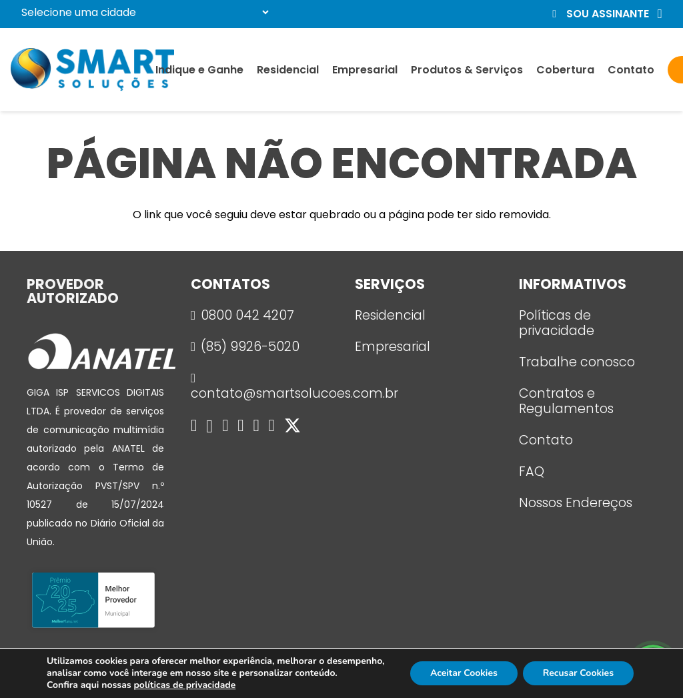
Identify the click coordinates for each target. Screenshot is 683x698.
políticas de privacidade (184, 685)
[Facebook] (194, 425)
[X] (292, 426)
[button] (605, 14)
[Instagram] (209, 426)
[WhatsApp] (225, 425)
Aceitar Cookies (464, 673)
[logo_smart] (92, 69)
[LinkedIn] (272, 425)
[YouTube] (256, 425)
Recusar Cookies (578, 673)
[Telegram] (240, 425)
